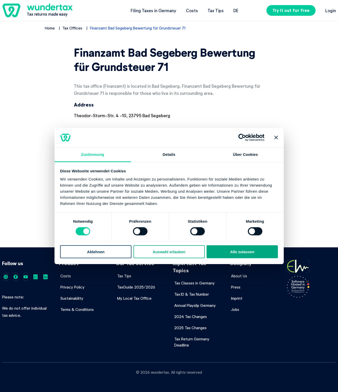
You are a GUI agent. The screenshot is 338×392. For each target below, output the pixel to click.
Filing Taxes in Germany (153, 10)
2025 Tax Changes (190, 327)
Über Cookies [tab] (245, 154)
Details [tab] (169, 154)
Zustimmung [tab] (92, 154)
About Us (239, 276)
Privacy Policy (72, 287)
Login (330, 10)
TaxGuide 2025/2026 (136, 287)
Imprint (236, 298)
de (235, 10)
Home (50, 28)
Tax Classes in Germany (194, 283)
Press (235, 287)
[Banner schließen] (276, 137)
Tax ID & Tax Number (191, 294)
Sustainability (71, 298)
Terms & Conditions (77, 309)
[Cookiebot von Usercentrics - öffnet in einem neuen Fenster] (242, 137)
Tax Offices (72, 28)
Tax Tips (216, 10)
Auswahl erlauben (169, 251)
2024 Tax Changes (190, 316)
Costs (192, 10)
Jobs (235, 309)
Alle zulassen (242, 251)
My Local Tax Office (134, 298)
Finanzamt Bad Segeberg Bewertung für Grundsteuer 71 (138, 28)
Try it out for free (291, 10)
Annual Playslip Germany (195, 305)
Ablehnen (95, 251)
